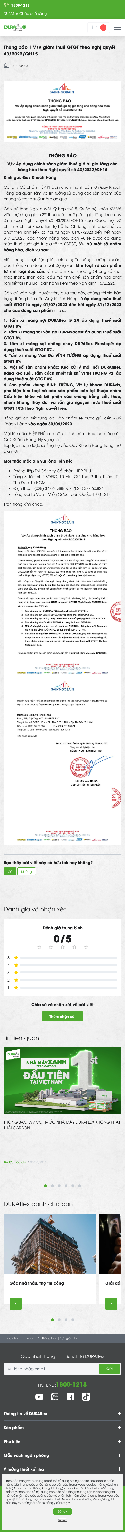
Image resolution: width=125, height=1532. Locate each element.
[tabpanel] (62, 1105)
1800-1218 (71, 1383)
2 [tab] (52, 1185)
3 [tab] (59, 1185)
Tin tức (29, 1338)
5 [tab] (72, 1185)
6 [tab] (79, 1185)
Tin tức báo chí (15, 1162)
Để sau (62, 1520)
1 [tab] (45, 1185)
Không (26, 871)
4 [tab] (66, 1185)
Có (10, 871)
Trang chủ (11, 1338)
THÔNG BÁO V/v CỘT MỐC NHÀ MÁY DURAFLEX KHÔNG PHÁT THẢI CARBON (62, 1124)
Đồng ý (62, 1511)
